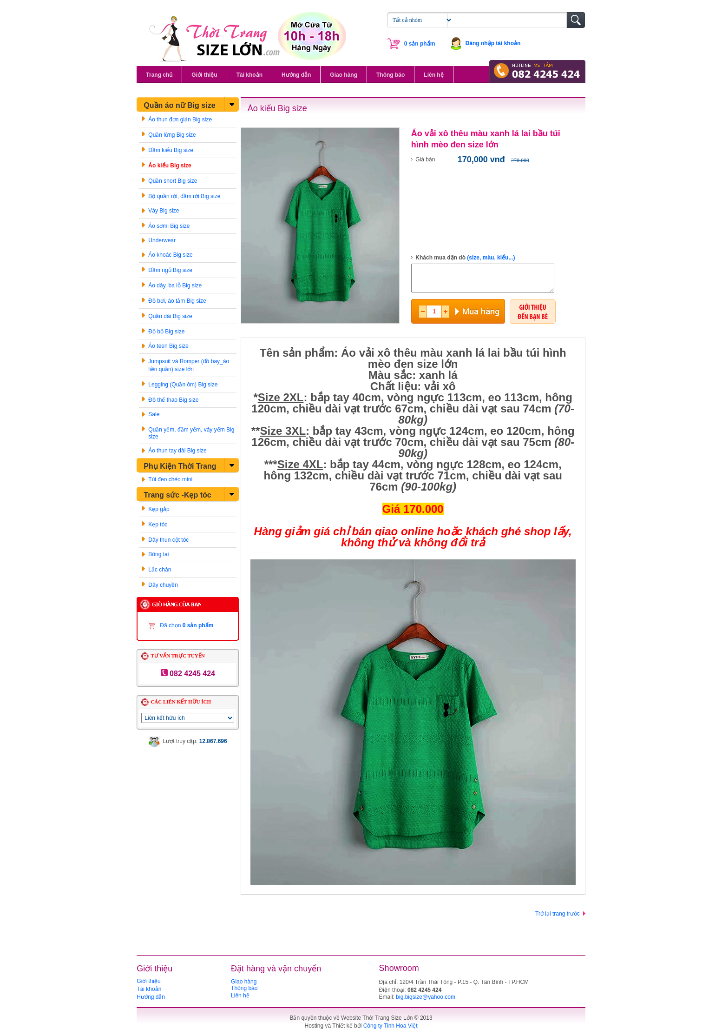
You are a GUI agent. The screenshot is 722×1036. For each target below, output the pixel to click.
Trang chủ (159, 75)
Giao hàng (343, 75)
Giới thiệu (204, 75)
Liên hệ (433, 75)
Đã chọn (186, 625)
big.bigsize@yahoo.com (425, 997)
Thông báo (390, 75)
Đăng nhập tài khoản (493, 43)
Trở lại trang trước (557, 913)
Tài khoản (249, 75)
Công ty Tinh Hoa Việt (390, 1026)
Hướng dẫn (296, 75)
